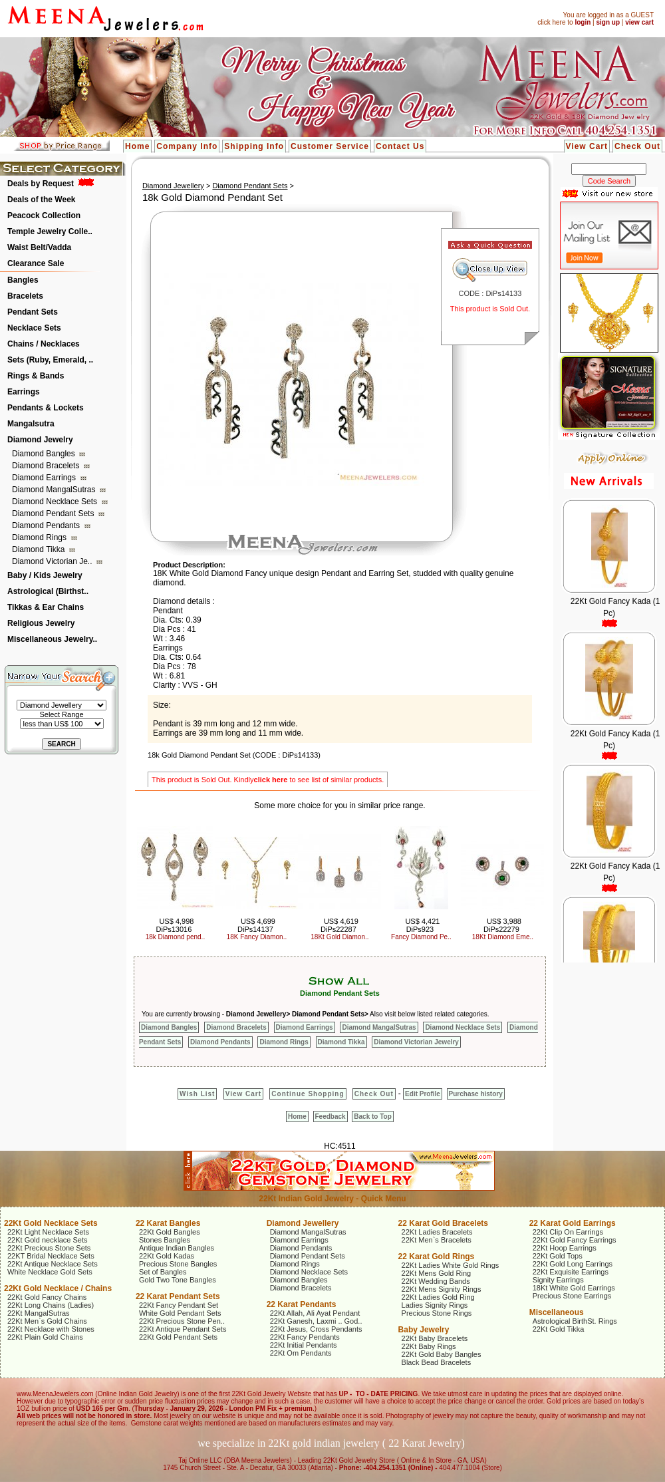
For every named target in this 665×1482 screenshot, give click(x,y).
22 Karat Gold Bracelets (443, 1223)
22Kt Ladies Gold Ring (438, 1297)
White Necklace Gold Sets (49, 1272)
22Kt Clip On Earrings (568, 1232)
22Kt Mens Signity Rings (441, 1289)
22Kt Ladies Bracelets (437, 1232)
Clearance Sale (35, 263)
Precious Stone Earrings (572, 1296)
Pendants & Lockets (45, 407)
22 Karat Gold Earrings (572, 1223)
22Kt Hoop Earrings (565, 1248)
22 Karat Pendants (301, 1304)
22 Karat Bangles (168, 1223)
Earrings (23, 391)
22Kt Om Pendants (301, 1353)
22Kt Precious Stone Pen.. (182, 1321)
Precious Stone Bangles (178, 1264)
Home (137, 146)
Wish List (197, 1094)
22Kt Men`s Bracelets (436, 1240)
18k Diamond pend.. (175, 937)
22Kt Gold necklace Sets (47, 1240)
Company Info (186, 146)
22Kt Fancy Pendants (305, 1337)
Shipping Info (254, 146)
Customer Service (330, 146)
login (583, 22)
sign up (608, 22)
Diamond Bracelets (47, 465)
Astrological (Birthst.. (47, 591)
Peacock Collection (43, 215)
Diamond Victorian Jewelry (416, 1042)
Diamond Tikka (39, 549)
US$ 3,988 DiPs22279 (502, 925)
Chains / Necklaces (43, 344)
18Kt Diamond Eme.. (502, 937)
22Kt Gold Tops (558, 1256)
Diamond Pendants (47, 525)
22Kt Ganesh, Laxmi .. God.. (316, 1321)
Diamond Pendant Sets (54, 513)
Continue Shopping (307, 1094)
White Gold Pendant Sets (180, 1313)
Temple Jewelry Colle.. (49, 231)
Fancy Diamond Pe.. (421, 937)
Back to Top (372, 1116)
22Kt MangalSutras (38, 1313)
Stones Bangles (164, 1240)
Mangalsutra (31, 423)
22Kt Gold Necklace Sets (51, 1223)
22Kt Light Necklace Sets (48, 1232)
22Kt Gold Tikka (559, 1329)
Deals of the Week (41, 199)
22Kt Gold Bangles (169, 1232)
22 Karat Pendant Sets (178, 1296)
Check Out (637, 146)
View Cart (587, 146)
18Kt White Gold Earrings (574, 1288)
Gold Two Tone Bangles (177, 1280)
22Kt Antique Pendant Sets (183, 1329)
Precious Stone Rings (437, 1313)
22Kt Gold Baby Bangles (441, 1354)
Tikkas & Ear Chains (45, 607)
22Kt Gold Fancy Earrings (574, 1240)
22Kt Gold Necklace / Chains (58, 1288)
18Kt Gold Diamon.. (339, 937)
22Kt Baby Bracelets (435, 1338)
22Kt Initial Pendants (303, 1345)
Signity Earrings (558, 1280)
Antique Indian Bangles (176, 1248)
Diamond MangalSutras (55, 489)
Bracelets (25, 296)
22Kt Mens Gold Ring (436, 1273)
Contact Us (400, 146)
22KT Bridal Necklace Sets (50, 1256)
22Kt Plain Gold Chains (45, 1337)
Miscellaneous (556, 1312)
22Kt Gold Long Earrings (572, 1264)
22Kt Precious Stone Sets (48, 1248)
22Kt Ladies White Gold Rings (450, 1265)
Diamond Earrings (45, 477)
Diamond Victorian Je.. (53, 561)
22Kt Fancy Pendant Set (178, 1305)
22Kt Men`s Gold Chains (47, 1321)
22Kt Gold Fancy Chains (46, 1297)
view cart (639, 22)
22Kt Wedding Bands (436, 1281)
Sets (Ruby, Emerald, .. (50, 360)
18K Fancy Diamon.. (257, 937)
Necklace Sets (34, 328)
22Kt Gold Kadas (166, 1256)
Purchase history (476, 1094)
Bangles (23, 280)
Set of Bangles (163, 1272)
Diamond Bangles (44, 453)
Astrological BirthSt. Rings (575, 1321)
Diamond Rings (40, 537)
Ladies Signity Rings (435, 1305)
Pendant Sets (32, 312)
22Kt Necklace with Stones (50, 1329)
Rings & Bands (35, 375)
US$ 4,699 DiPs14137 (256, 925)
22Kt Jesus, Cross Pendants (316, 1329)
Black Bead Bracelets (436, 1362)
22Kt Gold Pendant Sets (178, 1337)
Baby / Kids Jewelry (44, 575)
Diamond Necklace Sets (55, 501)
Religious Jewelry (40, 623)
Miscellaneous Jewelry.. (52, 639)
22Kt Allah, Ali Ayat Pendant (315, 1313)
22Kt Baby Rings (429, 1346)
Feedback (330, 1116)
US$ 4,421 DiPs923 (422, 925)
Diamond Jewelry (40, 439)
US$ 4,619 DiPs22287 (339, 925)
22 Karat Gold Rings (436, 1256)
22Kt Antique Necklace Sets (52, 1264)
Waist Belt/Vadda (39, 247)
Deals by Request (40, 183)
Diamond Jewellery (173, 186)
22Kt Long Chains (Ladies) (50, 1305)
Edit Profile (422, 1094)
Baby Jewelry (424, 1329)
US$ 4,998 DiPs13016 (175, 925)
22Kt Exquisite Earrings (570, 1272)
